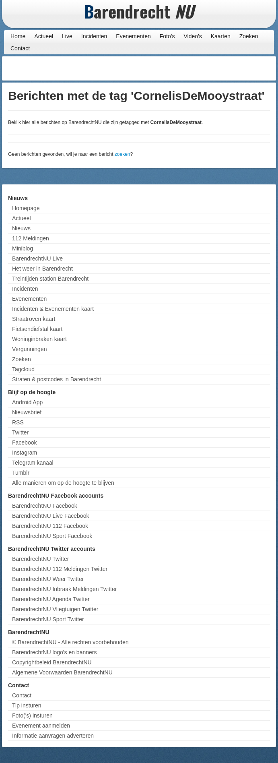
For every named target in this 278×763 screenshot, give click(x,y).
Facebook (24, 442)
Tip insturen (26, 705)
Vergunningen (29, 349)
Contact (20, 48)
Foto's (167, 36)
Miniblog (22, 248)
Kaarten (221, 36)
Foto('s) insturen (32, 715)
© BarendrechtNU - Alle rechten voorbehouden (70, 642)
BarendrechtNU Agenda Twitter (51, 599)
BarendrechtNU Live (37, 258)
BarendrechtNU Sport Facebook (52, 536)
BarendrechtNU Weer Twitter (48, 579)
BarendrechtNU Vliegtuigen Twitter (55, 609)
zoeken (122, 154)
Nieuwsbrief (26, 412)
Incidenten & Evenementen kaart (53, 309)
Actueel (43, 36)
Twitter (20, 432)
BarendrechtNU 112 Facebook (50, 526)
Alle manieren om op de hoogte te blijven (63, 483)
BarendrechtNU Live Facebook (50, 516)
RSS (18, 422)
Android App (27, 402)
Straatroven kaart (33, 319)
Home (17, 36)
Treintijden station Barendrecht (50, 278)
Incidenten (94, 36)
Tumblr (20, 472)
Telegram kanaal (33, 462)
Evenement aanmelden (41, 725)
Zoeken (248, 36)
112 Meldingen (30, 238)
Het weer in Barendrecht (42, 268)
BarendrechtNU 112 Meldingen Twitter (59, 569)
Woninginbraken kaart (39, 339)
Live (67, 36)
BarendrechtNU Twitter (40, 559)
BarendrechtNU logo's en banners (54, 652)
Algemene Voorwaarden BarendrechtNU (62, 672)
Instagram (24, 452)
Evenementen (133, 36)
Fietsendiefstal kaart (37, 329)
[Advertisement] (209, 68)
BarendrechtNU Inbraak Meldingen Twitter (64, 589)
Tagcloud (23, 369)
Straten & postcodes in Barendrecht (56, 379)
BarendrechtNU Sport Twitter (48, 619)
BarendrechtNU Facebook (44, 505)
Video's (192, 36)
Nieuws (21, 228)
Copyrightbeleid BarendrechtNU (52, 662)
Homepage (26, 208)
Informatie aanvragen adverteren (53, 735)
